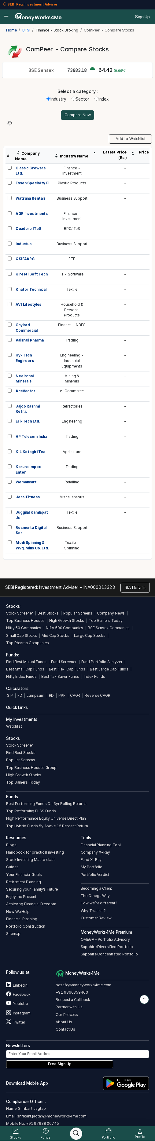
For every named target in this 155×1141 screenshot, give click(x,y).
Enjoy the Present (21, 896)
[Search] (76, 1134)
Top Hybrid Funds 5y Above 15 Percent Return (47, 826)
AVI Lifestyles (28, 304)
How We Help (18, 911)
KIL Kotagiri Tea (30, 452)
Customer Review (96, 918)
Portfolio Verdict (95, 874)
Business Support (72, 198)
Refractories (71, 406)
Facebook (18, 994)
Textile (71, 289)
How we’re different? (99, 903)
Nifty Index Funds (21, 676)
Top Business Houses (25, 620)
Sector (80, 99)
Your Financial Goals (24, 874)
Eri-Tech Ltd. (28, 421)
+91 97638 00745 (42, 1123)
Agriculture (72, 452)
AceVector (25, 391)
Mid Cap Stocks (55, 635)
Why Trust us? (93, 910)
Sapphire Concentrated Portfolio (109, 954)
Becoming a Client (96, 888)
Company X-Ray (95, 852)
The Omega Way (95, 895)
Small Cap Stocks (21, 635)
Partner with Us (69, 1007)
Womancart (26, 482)
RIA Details (135, 587)
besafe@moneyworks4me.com (83, 985)
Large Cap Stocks (89, 635)
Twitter (15, 1022)
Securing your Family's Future (32, 889)
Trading (72, 340)
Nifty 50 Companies (23, 628)
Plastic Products (72, 183)
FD (19, 695)
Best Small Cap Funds (25, 669)
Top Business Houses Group (31, 767)
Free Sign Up (60, 1064)
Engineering (72, 421)
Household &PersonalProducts (72, 309)
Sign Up (142, 16)
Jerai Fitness (27, 497)
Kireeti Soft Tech (32, 274)
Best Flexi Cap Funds (67, 669)
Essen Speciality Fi (32, 183)
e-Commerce (72, 391)
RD (51, 695)
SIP (9, 695)
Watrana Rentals (31, 198)
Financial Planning (21, 919)
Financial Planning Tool (101, 845)
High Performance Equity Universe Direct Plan (46, 818)
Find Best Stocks (20, 752)
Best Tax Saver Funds (60, 676)
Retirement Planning (23, 882)
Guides (12, 867)
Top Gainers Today (106, 620)
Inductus (23, 244)
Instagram (18, 1013)
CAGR (75, 695)
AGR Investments (32, 214)
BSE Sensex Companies (108, 628)
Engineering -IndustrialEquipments (72, 360)
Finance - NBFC (72, 325)
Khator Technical (31, 289)
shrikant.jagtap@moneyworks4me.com (52, 1116)
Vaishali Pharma (30, 340)
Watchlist (14, 726)
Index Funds (94, 676)
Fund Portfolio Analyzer (102, 661)
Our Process (67, 1014)
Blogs (11, 845)
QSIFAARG (25, 259)
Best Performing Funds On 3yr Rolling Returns (46, 803)
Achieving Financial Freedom (31, 904)
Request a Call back (73, 999)
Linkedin (17, 985)
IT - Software (72, 274)
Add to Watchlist (131, 138)
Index (101, 99)
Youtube (17, 1003)
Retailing (72, 482)
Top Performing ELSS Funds (31, 811)
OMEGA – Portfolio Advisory (105, 939)
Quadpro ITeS (28, 229)
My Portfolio (91, 867)
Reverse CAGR (97, 695)
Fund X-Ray (91, 859)
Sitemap (13, 933)
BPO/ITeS (72, 229)
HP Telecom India (31, 436)
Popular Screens (77, 613)
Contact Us (65, 1029)
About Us (64, 1022)
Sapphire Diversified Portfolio (107, 946)
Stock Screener (19, 613)
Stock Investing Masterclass (30, 859)
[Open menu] (6, 16)
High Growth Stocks (66, 620)
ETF (71, 259)
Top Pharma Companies (27, 643)
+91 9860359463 (72, 992)
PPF (61, 695)
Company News (111, 613)
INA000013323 (99, 587)
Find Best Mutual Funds (26, 661)
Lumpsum (35, 695)
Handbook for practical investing (35, 852)
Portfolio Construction (25, 926)
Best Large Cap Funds (109, 669)
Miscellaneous (72, 497)
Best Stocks (48, 613)
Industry (56, 99)
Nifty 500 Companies (64, 628)
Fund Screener (63, 661)
